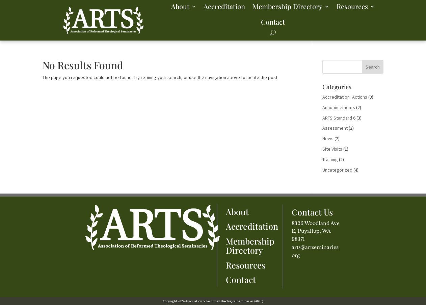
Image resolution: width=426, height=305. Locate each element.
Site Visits (332, 149)
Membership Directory (287, 6)
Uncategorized (337, 170)
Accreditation (224, 6)
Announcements (338, 107)
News (328, 138)
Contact (273, 21)
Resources (352, 6)
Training (330, 159)
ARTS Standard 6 (338, 118)
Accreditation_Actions (344, 97)
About (180, 6)
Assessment (335, 128)
